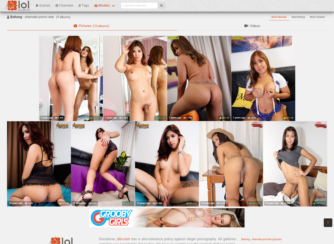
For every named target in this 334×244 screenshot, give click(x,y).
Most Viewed (317, 17)
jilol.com (123, 239)
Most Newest (279, 17)
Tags (83, 5)
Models (102, 5)
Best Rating (298, 17)
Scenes (43, 5)
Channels (64, 5)
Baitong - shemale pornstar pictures (261, 239)
